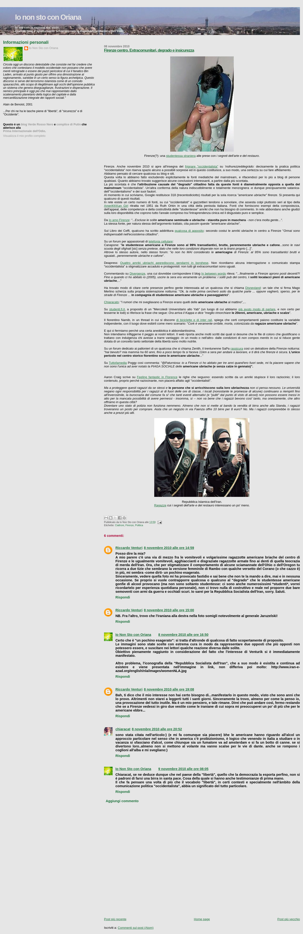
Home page (202, 919)
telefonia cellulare (161, 241)
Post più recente (115, 919)
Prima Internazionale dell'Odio (24, 131)
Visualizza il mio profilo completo (24, 136)
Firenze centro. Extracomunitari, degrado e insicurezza (149, 50)
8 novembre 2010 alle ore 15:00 (169, 610)
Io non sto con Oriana (48, 17)
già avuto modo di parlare (256, 309)
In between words (213, 273)
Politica (139, 525)
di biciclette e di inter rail (194, 320)
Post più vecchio (288, 919)
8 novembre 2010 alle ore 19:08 (169, 689)
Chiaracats (111, 302)
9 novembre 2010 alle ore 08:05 (183, 769)
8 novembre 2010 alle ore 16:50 (183, 635)
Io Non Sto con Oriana (133, 635)
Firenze (129, 525)
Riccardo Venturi (129, 548)
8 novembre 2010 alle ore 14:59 (169, 548)
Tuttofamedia (118, 363)
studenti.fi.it (117, 309)
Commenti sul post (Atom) (136, 927)
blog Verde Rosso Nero (37, 124)
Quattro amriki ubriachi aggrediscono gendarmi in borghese (164, 263)
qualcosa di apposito (189, 230)
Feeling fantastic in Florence (157, 377)
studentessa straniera (181, 156)
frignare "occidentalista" (201, 166)
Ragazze (160, 505)
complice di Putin (68, 124)
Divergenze (137, 273)
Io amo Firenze (119, 220)
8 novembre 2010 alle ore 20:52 (157, 729)
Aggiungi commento (122, 801)
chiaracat (122, 729)
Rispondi (122, 597)
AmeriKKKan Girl (116, 206)
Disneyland (253, 288)
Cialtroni (119, 525)
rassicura (236, 348)
